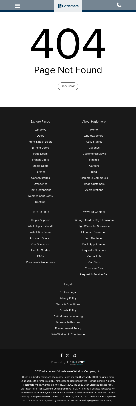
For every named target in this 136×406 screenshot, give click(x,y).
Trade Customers (94, 184)
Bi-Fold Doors (40, 148)
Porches (40, 172)
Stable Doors (40, 166)
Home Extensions (40, 190)
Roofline (40, 202)
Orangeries (40, 184)
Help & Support (40, 220)
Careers (94, 166)
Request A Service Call (94, 274)
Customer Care (94, 268)
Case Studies (94, 141)
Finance (94, 160)
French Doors (40, 160)
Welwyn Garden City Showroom (94, 220)
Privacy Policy (68, 298)
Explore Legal (68, 292)
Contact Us (94, 256)
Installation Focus (40, 232)
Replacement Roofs (40, 196)
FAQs (40, 256)
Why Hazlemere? (94, 135)
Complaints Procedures (40, 262)
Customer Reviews (94, 154)
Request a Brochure (94, 250)
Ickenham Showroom (94, 232)
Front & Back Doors (40, 141)
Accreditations (94, 190)
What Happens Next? (40, 226)
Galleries (94, 148)
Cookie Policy (68, 310)
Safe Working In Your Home (68, 334)
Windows (40, 129)
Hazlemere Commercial (94, 178)
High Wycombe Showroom (94, 226)
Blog (94, 172)
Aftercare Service (40, 238)
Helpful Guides (40, 250)
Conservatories (40, 178)
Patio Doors (40, 154)
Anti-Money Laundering (68, 316)
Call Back (94, 262)
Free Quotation (94, 238)
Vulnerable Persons (68, 322)
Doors (40, 135)
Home (94, 129)
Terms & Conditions (68, 304)
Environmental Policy (68, 328)
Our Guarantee (40, 244)
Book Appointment (94, 244)
